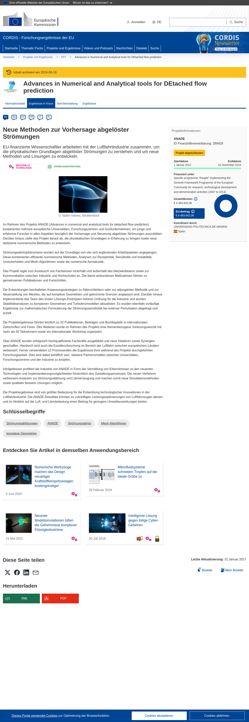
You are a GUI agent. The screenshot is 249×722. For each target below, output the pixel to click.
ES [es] (23, 117)
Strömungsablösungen (22, 423)
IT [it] (40, 117)
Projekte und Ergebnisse (63, 48)
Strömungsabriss (79, 423)
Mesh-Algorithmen (113, 423)
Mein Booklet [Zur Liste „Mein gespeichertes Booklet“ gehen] (232, 570)
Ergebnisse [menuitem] (89, 103)
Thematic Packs (32, 48)
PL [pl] (48, 117)
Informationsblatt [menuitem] (15, 103)
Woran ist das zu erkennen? (92, 2)
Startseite (11, 48)
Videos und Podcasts (98, 48)
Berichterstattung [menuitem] (67, 103)
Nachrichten (124, 48)
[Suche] (236, 22)
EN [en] (14, 117)
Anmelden (136, 22)
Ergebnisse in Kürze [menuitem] (41, 103)
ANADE (52, 423)
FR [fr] (31, 117)
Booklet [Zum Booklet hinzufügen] (205, 569)
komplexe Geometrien (21, 433)
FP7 (63, 57)
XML (24, 598)
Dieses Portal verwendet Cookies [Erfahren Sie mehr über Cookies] (35, 715)
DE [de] (5, 117)
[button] (156, 22)
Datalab (141, 48)
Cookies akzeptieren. (159, 715)
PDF (63, 598)
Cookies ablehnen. (217, 715)
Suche (154, 48)
